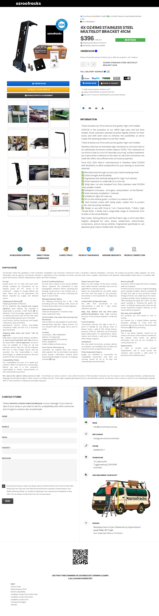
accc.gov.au (20, 275)
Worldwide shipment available (94, 45)
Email (5, 437)
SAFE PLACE (29, 311)
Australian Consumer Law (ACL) (70, 275)
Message (6, 458)
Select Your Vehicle (39, 89)
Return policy (127, 281)
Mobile (5, 427)
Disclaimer (126, 331)
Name (4, 416)
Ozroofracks (28, 3)
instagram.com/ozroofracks (106, 438)
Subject (6, 448)
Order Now (39, 83)
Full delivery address (95, 72)
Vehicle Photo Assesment (39, 95)
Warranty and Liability (131, 313)
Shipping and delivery (12, 301)
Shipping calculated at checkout (94, 43)
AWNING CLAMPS (100, 16)
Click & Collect (110, 83)
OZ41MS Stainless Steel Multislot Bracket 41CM (120, 64)
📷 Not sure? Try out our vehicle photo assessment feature (103, 95)
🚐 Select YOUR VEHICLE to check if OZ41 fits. (98, 92)
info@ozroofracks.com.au (105, 426)
